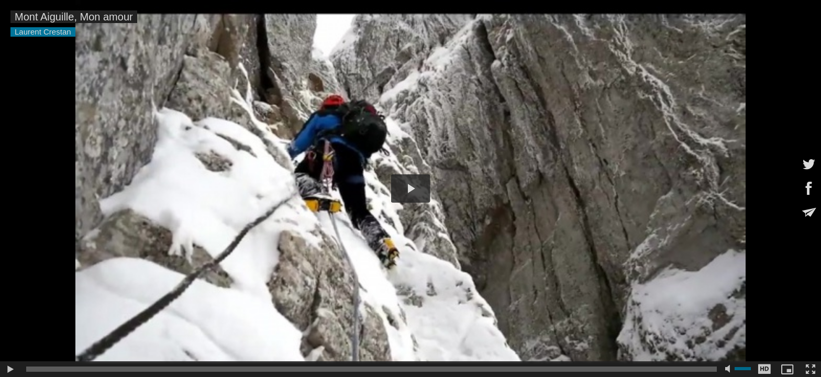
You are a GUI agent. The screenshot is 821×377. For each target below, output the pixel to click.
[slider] (371, 369)
